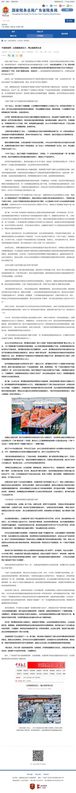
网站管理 (38, 774)
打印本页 (56, 52)
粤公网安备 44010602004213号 (54, 780)
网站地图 (30, 774)
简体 (2, 1)
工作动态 (40, 36)
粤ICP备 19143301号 (36, 780)
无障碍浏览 (14, 1)
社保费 (18, 27)
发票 (22, 27)
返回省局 (64, 34)
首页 (13, 31)
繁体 (7, 1)
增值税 (7, 27)
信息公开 (40, 31)
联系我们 (46, 774)
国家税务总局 (58, 1)
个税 (2, 27)
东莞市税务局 (12, 40)
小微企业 (12, 27)
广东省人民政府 (70, 1)
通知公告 (13, 36)
